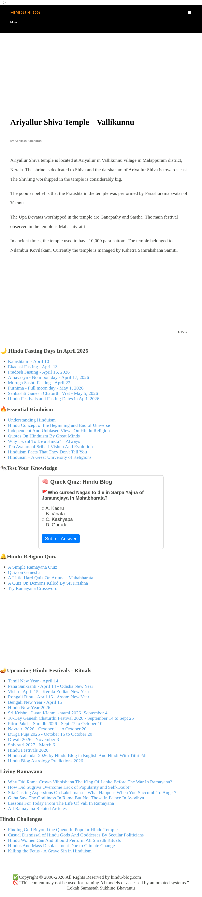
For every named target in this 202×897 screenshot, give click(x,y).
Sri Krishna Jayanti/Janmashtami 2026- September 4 (58, 712)
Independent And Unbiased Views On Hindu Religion (59, 430)
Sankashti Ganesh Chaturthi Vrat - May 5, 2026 (53, 393)
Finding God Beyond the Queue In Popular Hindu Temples (64, 829)
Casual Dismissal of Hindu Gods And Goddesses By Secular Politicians (76, 834)
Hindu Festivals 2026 (28, 750)
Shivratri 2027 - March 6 (31, 744)
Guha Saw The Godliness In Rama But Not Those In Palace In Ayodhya (76, 797)
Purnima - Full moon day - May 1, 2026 (45, 388)
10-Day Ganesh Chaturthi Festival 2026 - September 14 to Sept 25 (71, 718)
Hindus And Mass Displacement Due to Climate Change (61, 845)
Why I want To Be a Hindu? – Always (44, 441)
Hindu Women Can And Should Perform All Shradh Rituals (64, 840)
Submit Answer (61, 538)
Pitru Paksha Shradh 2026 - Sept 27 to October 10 (55, 723)
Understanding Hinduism (32, 419)
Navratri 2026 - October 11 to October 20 (47, 728)
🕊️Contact (36, 22)
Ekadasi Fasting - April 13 (33, 366)
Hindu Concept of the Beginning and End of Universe (59, 425)
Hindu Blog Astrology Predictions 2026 (45, 760)
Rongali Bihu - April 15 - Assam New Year (48, 696)
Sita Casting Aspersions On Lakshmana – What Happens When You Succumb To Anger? (92, 792)
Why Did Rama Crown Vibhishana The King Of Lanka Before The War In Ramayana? (90, 781)
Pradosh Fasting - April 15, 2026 (39, 372)
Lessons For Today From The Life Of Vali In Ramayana (61, 803)
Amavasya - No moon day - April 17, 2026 (48, 377)
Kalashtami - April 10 (28, 361)
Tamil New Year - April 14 (33, 680)
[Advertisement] (101, 66)
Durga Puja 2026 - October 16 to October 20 (50, 734)
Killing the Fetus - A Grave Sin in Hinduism (50, 850)
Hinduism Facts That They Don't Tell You (47, 451)
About (14, 22)
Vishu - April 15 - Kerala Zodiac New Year (48, 691)
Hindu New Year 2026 (29, 707)
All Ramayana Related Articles (37, 808)
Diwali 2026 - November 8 (33, 739)
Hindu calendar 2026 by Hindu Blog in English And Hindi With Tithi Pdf (77, 755)
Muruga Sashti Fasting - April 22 (39, 382)
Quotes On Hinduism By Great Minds (44, 435)
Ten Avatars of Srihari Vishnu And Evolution (50, 446)
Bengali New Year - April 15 (35, 702)
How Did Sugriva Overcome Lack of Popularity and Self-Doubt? (69, 787)
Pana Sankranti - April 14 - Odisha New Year (50, 686)
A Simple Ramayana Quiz (32, 567)
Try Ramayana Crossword (32, 588)
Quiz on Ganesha (24, 572)
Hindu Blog (25, 12)
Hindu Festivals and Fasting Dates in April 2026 (53, 398)
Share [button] (182, 331)
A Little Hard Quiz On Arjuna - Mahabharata (50, 577)
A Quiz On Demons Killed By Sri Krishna (48, 583)
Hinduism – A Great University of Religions (50, 457)
